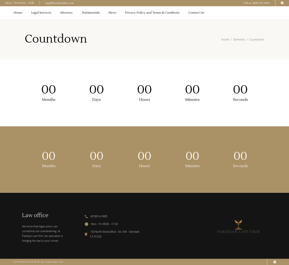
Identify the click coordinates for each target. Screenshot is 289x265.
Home (225, 39)
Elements (239, 39)
